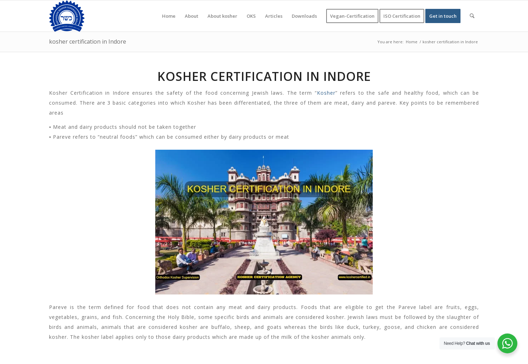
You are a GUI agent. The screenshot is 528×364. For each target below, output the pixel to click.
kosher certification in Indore (87, 41)
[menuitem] (168, 16)
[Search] (472, 16)
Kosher (326, 92)
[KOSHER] (67, 16)
